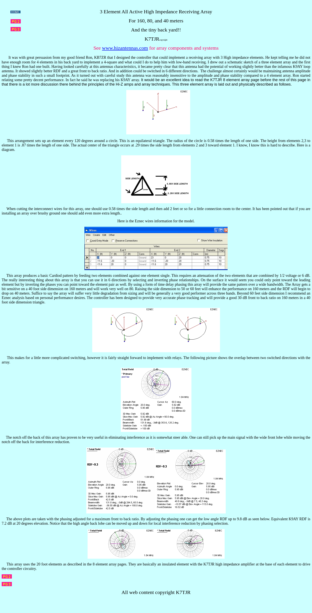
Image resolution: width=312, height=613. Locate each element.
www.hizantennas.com (125, 48)
